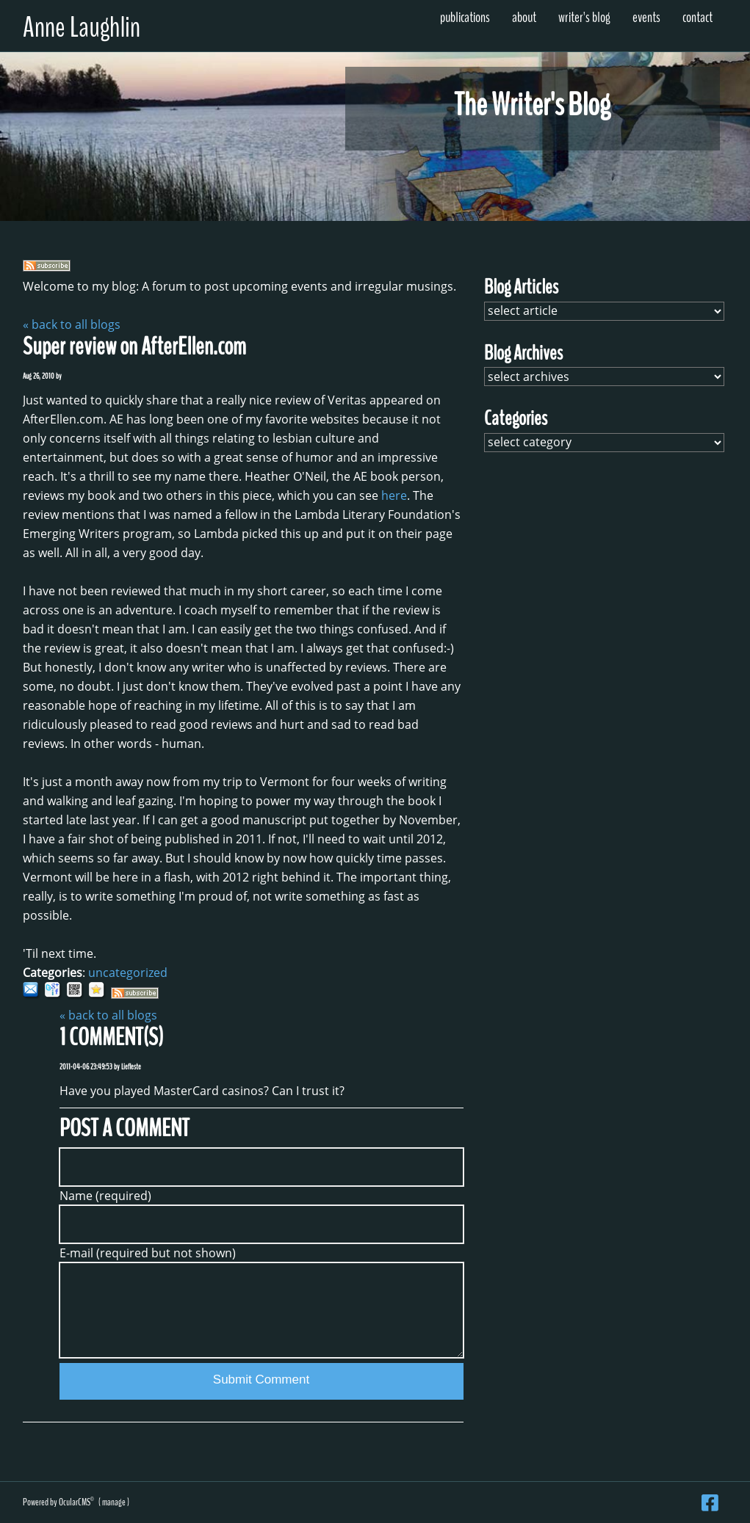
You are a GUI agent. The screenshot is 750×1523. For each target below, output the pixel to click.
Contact (697, 17)
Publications (465, 17)
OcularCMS (76, 1502)
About (524, 17)
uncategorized (127, 972)
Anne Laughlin (81, 27)
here (394, 495)
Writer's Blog (584, 17)
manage (114, 1502)
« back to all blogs (71, 324)
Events (646, 17)
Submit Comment (261, 1379)
